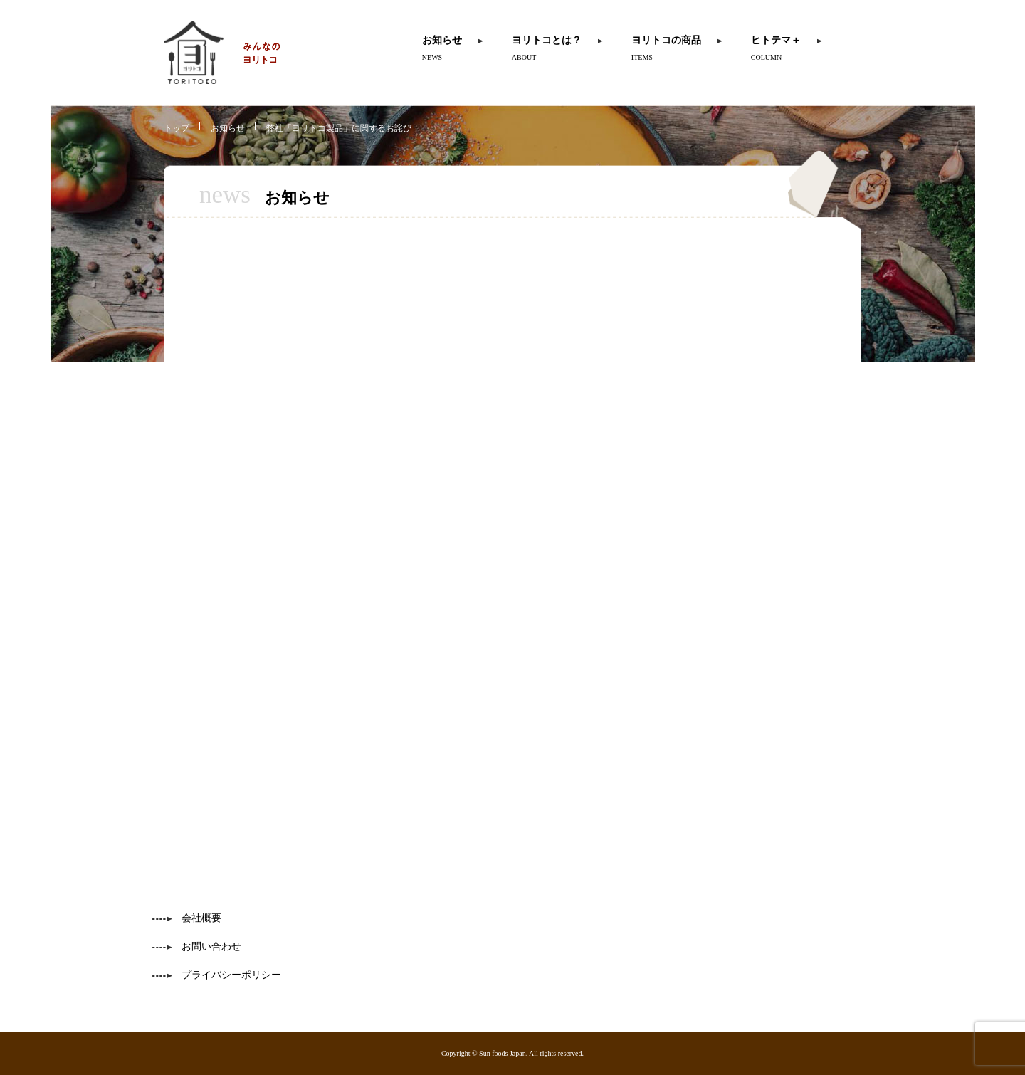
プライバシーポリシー (231, 975)
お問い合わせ (211, 946)
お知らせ (228, 128)
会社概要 (201, 918)
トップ (176, 128)
